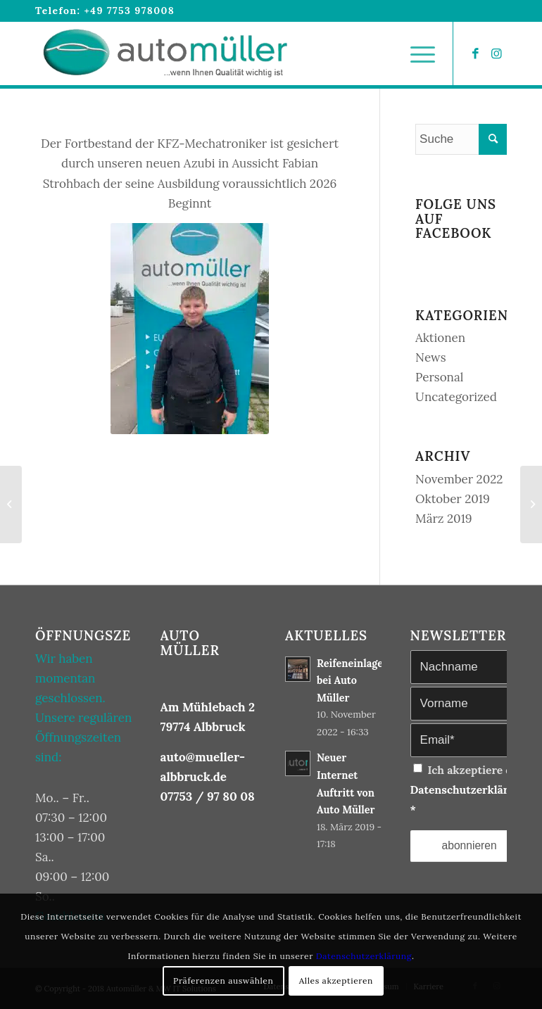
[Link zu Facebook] (475, 53)
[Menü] (415, 53)
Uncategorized (456, 397)
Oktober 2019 (452, 499)
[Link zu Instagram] (496, 53)
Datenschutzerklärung (469, 789)
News (430, 357)
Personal (439, 377)
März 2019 (443, 518)
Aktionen (440, 337)
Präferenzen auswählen (223, 980)
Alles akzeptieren (336, 980)
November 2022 (459, 479)
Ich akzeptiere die (469, 789)
